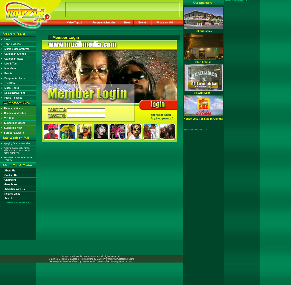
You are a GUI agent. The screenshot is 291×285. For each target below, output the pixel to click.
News (127, 22)
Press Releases (13, 97)
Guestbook (10, 184)
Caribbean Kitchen (15, 54)
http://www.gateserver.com (121, 259)
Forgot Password (14, 132)
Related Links (12, 193)
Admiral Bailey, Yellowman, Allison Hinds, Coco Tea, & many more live (17, 150)
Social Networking (15, 93)
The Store (10, 83)
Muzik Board (11, 88)
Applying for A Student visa (17, 143)
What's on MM (165, 22)
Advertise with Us (14, 189)
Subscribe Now (13, 128)
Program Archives (14, 78)
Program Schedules (104, 22)
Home (7, 39)
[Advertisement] (18, 218)
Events (143, 22)
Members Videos (13, 108)
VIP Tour (9, 118)
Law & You (10, 63)
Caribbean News (13, 58)
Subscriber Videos (15, 123)
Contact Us (10, 175)
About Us (9, 170)
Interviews (10, 68)
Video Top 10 (74, 22)
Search (8, 198)
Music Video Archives (16, 49)
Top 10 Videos (12, 44)
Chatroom (10, 180)
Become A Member (15, 113)
